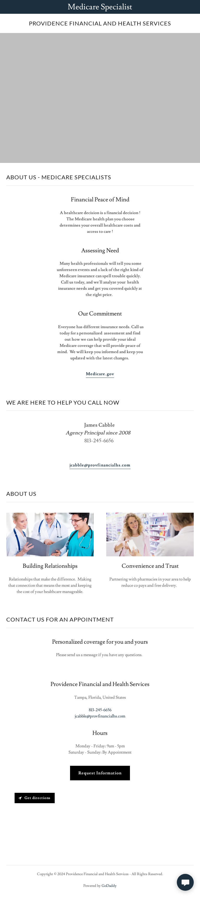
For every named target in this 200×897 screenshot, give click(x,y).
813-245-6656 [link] (100, 710)
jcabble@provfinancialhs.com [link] (100, 716)
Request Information (99, 773)
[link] (100, 24)
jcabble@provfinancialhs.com (100, 465)
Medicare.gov (100, 374)
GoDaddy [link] (109, 885)
